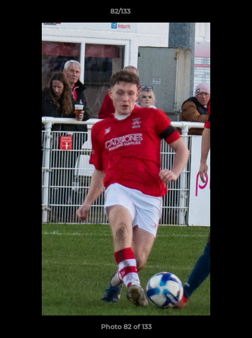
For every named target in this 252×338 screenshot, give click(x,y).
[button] (218, 13)
